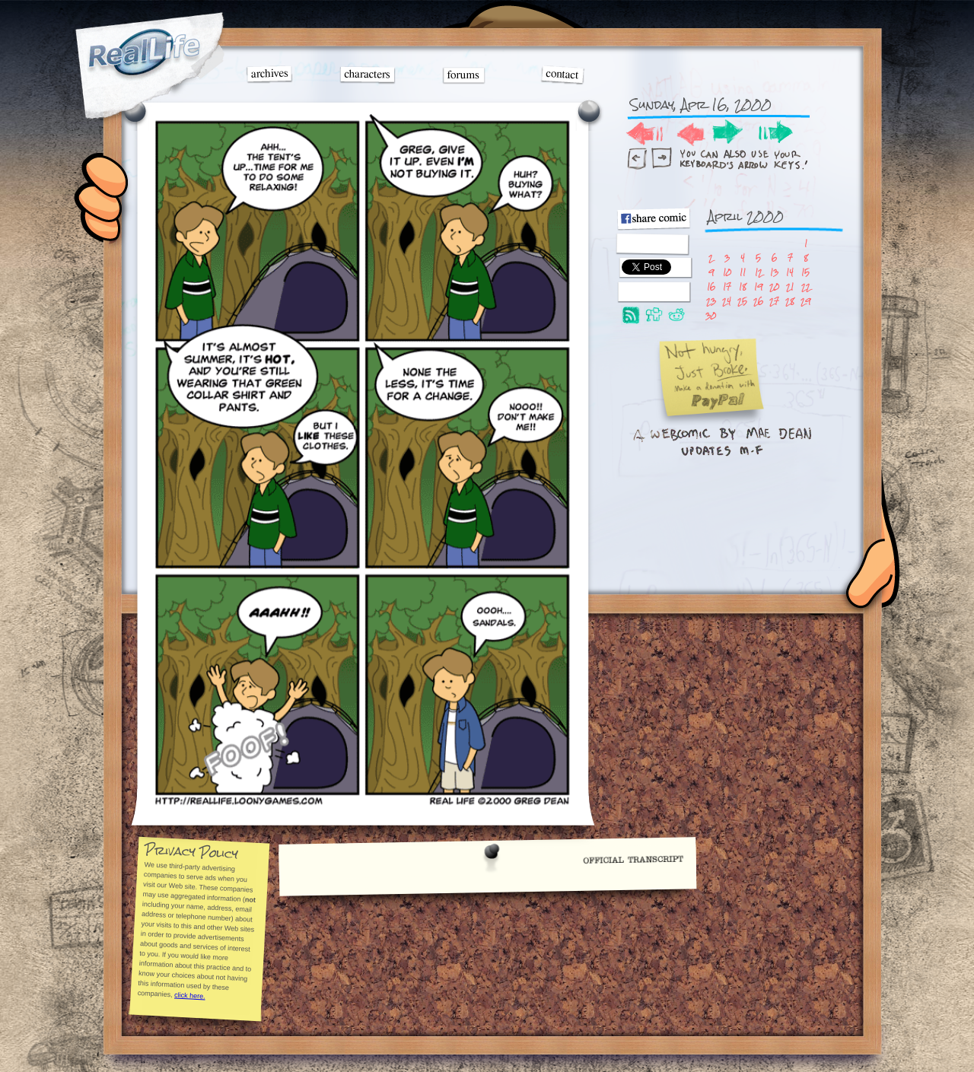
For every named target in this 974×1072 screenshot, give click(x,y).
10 (727, 272)
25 (742, 301)
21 (790, 286)
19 (758, 286)
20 (774, 286)
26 (758, 301)
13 (774, 272)
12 (758, 272)
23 (711, 301)
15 (805, 272)
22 (805, 286)
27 (774, 301)
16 (711, 286)
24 (726, 301)
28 (789, 301)
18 (742, 286)
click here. (189, 995)
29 (805, 301)
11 (743, 272)
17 (727, 286)
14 (790, 272)
